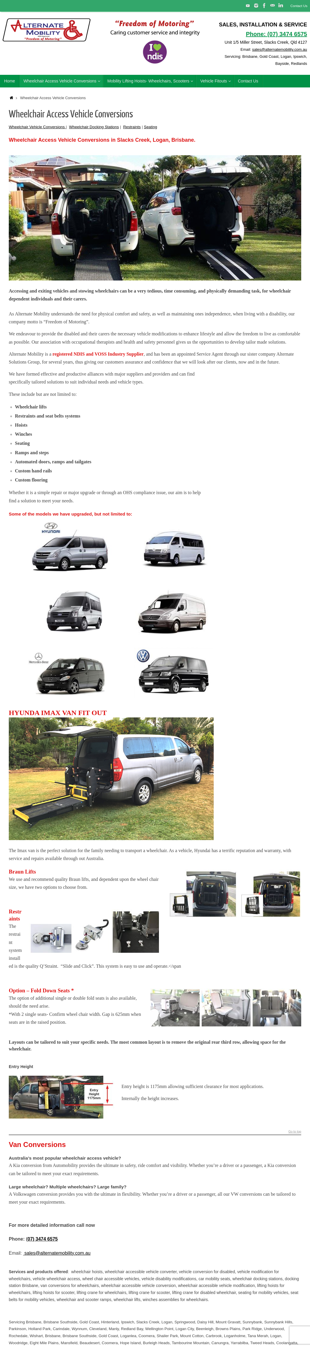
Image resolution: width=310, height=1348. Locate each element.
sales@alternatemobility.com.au (278, 49)
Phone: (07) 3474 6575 (276, 34)
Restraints (132, 127)
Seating (150, 127)
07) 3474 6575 (43, 1239)
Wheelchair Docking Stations (94, 127)
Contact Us (298, 6)
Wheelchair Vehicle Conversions (37, 127)
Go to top (294, 1131)
